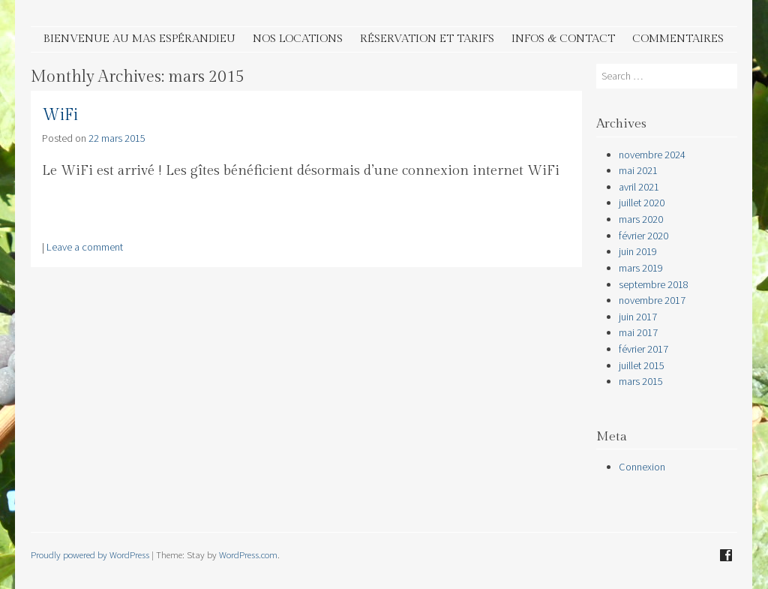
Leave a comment (84, 247)
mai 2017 (638, 332)
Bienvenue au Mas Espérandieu (140, 38)
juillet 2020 (641, 202)
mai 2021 (638, 170)
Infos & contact (563, 38)
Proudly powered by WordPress (90, 554)
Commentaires (678, 38)
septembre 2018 (653, 284)
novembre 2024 (652, 154)
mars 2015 (641, 381)
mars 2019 (641, 268)
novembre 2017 (652, 300)
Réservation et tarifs (427, 38)
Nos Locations (298, 38)
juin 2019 (638, 251)
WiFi (60, 115)
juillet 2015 (641, 365)
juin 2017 (638, 316)
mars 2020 (641, 219)
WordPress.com (248, 554)
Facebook (726, 555)
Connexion (642, 466)
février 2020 (643, 235)
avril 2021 (639, 187)
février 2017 (643, 349)
